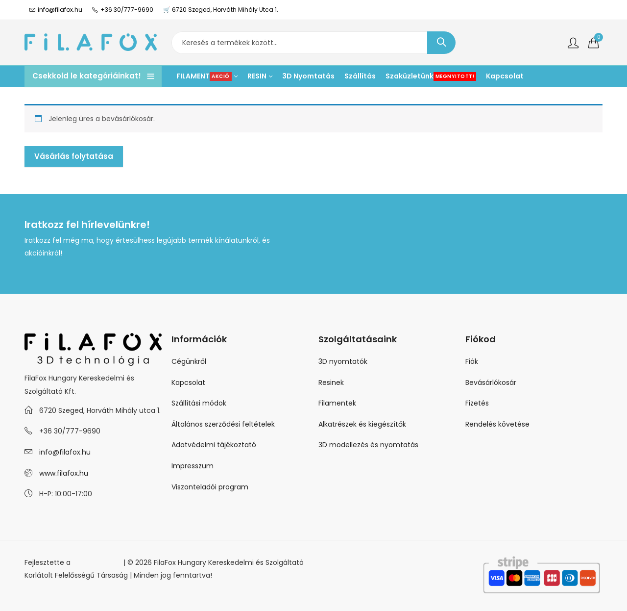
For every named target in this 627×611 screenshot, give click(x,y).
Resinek (331, 382)
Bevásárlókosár (490, 382)
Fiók (471, 361)
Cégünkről (188, 361)
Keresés (441, 42)
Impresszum (192, 466)
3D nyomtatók (342, 361)
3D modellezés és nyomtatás (368, 445)
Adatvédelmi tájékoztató (213, 445)
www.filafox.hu (63, 473)
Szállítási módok (198, 403)
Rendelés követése (497, 424)
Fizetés (477, 403)
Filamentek (337, 403)
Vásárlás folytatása (73, 156)
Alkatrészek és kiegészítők (362, 424)
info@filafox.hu (65, 452)
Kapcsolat (188, 382)
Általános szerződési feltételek (223, 424)
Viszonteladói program (209, 487)
